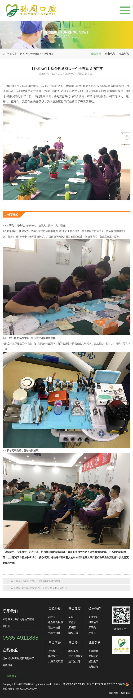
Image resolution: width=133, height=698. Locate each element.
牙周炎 (92, 627)
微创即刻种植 (55, 622)
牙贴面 (72, 627)
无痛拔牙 (93, 617)
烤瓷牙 (72, 622)
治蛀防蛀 (93, 666)
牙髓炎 (92, 632)
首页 (22, 53)
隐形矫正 (53, 656)
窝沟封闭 (93, 656)
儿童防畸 (93, 651)
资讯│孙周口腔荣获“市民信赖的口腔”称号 (38, 581)
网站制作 (113, 693)
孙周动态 (34, 53)
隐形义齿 (73, 632)
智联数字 (125, 693)
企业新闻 (48, 53)
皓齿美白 (73, 651)
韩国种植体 (54, 632)
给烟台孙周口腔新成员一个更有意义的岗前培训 (41, 588)
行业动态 (110, 53)
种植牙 (52, 617)
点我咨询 (11, 676)
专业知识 (124, 53)
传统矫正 (53, 651)
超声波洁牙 (74, 661)
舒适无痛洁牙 (75, 656)
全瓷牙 (72, 617)
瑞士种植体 (54, 627)
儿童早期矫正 (55, 661)
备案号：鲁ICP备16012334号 (69, 684)
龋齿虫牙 (93, 661)
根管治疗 (93, 622)
